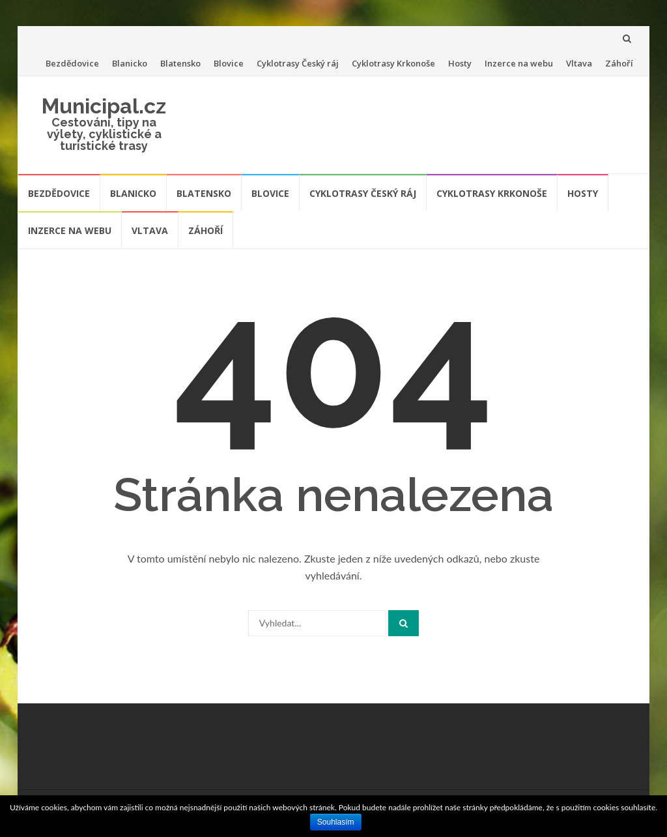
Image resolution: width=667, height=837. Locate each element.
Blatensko (180, 63)
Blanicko (129, 63)
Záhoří (619, 63)
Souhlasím (335, 822)
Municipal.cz (104, 106)
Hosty (460, 63)
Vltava (579, 63)
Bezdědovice (72, 63)
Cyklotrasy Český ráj (298, 63)
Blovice (229, 63)
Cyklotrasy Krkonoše (393, 63)
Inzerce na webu (519, 63)
